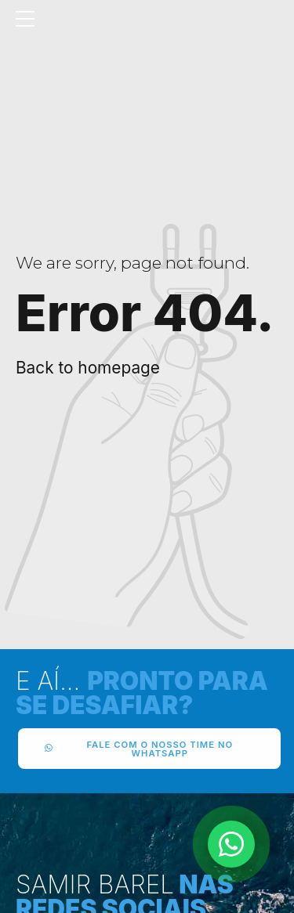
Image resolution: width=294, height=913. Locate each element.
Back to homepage (88, 367)
